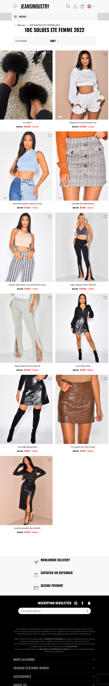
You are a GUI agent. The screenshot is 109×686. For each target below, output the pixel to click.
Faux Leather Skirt (83, 366)
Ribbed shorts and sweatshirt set (83, 122)
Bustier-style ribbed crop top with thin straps (27, 285)
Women (21, 25)
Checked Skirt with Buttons (83, 203)
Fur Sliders (27, 122)
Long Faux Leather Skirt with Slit (27, 528)
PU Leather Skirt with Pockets (83, 447)
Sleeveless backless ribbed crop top (27, 203)
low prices (72, 646)
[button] (68, 6)
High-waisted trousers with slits (83, 285)
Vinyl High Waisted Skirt (27, 447)
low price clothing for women (55, 649)
